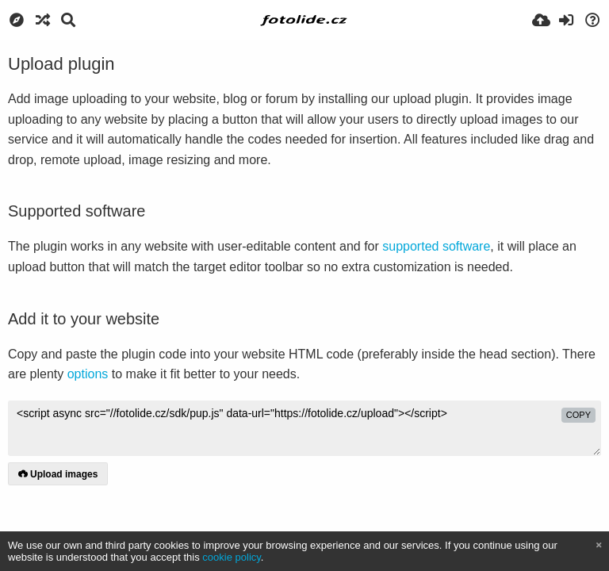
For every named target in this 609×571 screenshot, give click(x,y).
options (88, 374)
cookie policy (231, 557)
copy (578, 415)
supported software (436, 246)
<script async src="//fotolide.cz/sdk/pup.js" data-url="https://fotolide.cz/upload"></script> (304, 428)
